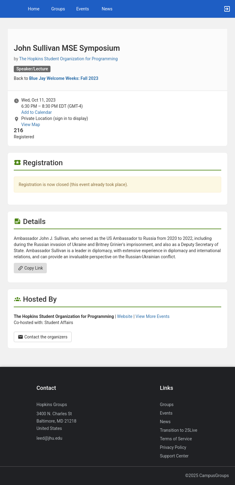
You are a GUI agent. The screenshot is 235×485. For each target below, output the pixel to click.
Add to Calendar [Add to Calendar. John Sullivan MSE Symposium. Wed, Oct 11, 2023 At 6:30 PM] (36, 112)
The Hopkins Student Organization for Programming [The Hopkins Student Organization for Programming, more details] (68, 58)
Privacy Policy (173, 447)
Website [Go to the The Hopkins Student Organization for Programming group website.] (124, 316)
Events (82, 8)
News (107, 8)
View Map (30, 124)
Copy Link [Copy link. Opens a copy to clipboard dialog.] (30, 268)
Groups (58, 8)
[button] (7, 8)
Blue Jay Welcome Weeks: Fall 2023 (63, 78)
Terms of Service (176, 438)
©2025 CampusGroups (207, 475)
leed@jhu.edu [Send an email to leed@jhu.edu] (49, 438)
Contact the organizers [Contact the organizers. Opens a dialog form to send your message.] (43, 336)
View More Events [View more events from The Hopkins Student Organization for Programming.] (153, 316)
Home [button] (33, 8)
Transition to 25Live (178, 430)
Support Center (174, 455)
